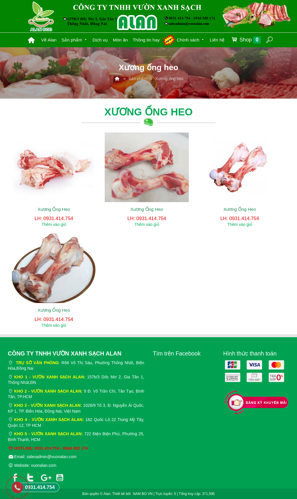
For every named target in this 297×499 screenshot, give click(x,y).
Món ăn (120, 39)
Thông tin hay (146, 39)
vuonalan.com (43, 465)
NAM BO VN (142, 494)
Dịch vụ (100, 39)
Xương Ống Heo (54, 209)
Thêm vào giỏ (53, 224)
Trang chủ (31, 40)
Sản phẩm (74, 39)
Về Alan (49, 39)
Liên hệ (217, 39)
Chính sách (191, 39)
